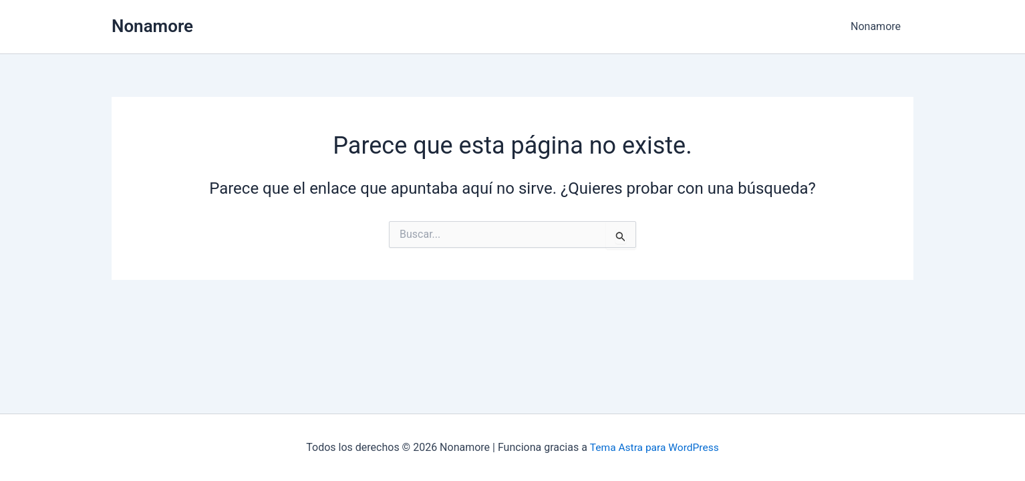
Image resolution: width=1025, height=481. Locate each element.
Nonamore (152, 26)
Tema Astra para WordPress (654, 447)
